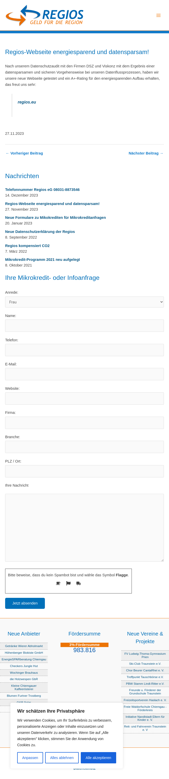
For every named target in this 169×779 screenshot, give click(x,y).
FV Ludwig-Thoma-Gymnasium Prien (145, 655)
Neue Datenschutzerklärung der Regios (40, 232)
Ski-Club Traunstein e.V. (145, 663)
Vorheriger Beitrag (24, 153)
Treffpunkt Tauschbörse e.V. (145, 677)
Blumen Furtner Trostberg (24, 695)
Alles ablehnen (62, 758)
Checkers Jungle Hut (24, 666)
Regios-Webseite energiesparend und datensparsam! (52, 204)
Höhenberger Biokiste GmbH (24, 652)
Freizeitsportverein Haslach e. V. (145, 700)
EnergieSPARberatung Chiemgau (24, 659)
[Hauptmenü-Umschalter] (158, 15)
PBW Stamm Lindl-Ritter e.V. (145, 683)
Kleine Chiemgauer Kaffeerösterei (24, 687)
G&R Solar (24, 702)
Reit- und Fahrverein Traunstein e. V (145, 728)
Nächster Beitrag (146, 153)
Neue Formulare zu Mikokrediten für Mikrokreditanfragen (55, 218)
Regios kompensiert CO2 (27, 246)
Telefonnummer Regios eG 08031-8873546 (42, 190)
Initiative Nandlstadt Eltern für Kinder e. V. (145, 718)
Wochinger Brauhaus (24, 672)
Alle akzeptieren (98, 758)
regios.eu (27, 102)
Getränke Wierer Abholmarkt (24, 646)
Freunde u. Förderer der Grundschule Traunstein (145, 691)
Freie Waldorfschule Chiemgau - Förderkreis (145, 708)
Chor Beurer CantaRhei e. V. (145, 670)
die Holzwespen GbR (24, 679)
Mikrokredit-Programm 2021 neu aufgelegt (42, 260)
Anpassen (30, 758)
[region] (66, 736)
